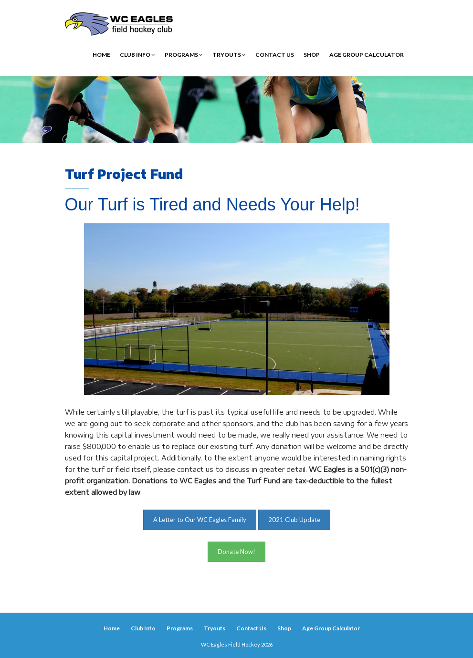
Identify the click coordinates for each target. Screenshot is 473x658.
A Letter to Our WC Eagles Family (199, 519)
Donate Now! (236, 551)
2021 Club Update (294, 519)
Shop (312, 54)
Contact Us (274, 54)
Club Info (137, 54)
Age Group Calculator (366, 54)
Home (101, 54)
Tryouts (229, 54)
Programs (184, 54)
